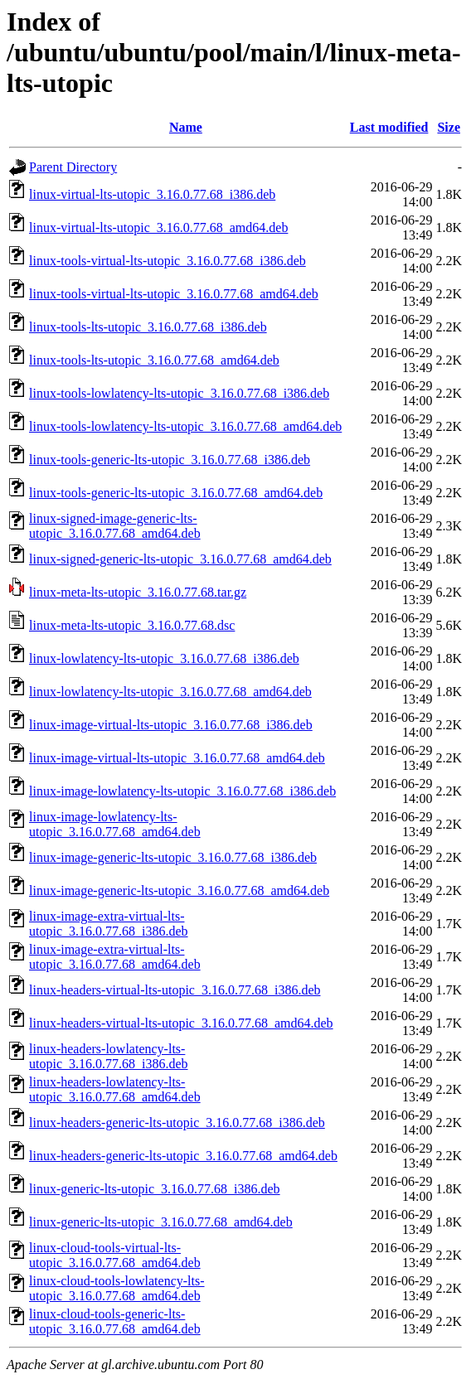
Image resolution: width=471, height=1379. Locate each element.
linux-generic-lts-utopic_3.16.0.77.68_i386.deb (154, 1189)
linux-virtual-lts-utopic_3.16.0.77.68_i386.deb (152, 194)
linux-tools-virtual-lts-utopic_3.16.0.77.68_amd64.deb (173, 294)
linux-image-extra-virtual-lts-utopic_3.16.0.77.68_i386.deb (108, 923)
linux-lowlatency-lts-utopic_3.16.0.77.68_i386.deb (164, 658)
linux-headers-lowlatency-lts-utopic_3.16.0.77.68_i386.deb (108, 1056)
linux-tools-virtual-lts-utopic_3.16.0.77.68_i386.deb (167, 261)
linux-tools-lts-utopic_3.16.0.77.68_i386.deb (148, 327)
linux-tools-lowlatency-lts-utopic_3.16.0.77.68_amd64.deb (185, 426)
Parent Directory (73, 167)
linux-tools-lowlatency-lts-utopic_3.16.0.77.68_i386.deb (179, 393)
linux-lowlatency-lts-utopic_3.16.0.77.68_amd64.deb (170, 692)
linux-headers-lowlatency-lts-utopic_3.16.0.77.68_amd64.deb (115, 1089)
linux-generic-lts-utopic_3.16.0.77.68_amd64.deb (161, 1222)
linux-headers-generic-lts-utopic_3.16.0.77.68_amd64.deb (183, 1156)
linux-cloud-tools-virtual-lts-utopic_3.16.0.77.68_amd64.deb (115, 1255)
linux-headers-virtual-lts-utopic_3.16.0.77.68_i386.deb (174, 990)
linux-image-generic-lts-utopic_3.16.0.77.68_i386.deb (173, 857)
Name (185, 127)
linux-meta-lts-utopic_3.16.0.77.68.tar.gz (137, 592)
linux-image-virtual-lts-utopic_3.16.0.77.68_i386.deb (171, 725)
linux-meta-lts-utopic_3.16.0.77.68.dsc (132, 625)
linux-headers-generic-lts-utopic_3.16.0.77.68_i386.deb (177, 1122)
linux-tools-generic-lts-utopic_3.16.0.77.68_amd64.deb (176, 493)
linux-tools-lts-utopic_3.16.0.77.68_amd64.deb (154, 360)
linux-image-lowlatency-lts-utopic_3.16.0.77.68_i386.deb (182, 791)
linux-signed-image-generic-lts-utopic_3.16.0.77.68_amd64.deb (115, 525)
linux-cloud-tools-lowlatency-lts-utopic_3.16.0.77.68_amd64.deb (117, 1288)
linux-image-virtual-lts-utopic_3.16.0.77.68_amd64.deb (177, 758)
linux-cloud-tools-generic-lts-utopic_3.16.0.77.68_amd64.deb (115, 1321)
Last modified (389, 127)
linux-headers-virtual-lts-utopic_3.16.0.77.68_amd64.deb (181, 1023)
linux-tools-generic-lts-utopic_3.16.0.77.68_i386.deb (169, 459)
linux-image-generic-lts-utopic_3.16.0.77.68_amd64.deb (179, 890)
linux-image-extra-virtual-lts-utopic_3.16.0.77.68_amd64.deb (115, 956)
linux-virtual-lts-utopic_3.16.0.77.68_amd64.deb (158, 227)
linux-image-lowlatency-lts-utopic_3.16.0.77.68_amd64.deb (115, 824)
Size (448, 127)
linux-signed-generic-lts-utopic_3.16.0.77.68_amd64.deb (180, 559)
